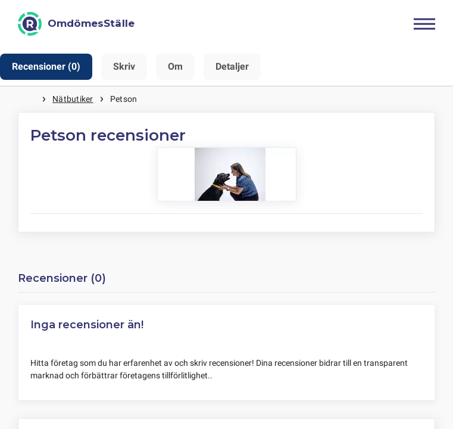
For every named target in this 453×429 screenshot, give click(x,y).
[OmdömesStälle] (76, 24)
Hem (30, 99)
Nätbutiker (72, 99)
